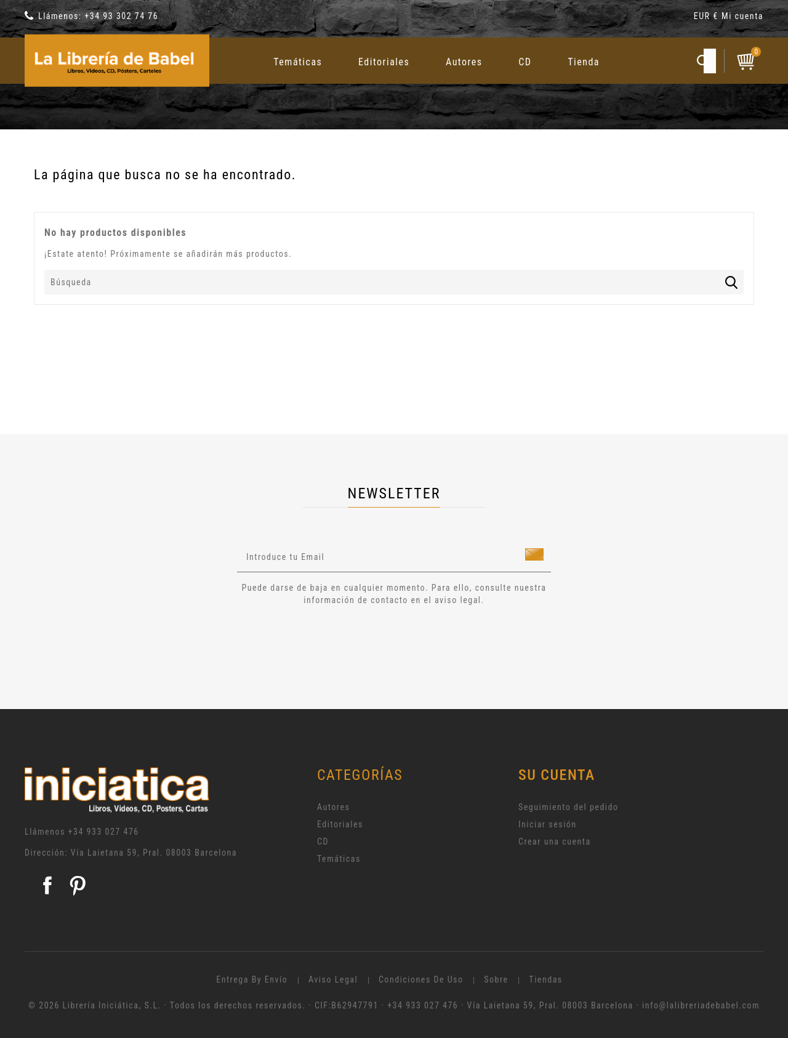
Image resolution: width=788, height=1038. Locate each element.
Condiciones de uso (421, 979)
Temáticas (297, 62)
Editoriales (383, 62)
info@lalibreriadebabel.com (701, 1005)
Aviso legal (333, 979)
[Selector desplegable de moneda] (708, 18)
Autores (464, 62)
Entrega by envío (251, 979)
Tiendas (545, 979)
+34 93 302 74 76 (121, 16)
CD (524, 62)
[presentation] (339, 640)
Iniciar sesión (547, 824)
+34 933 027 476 (103, 832)
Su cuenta (556, 775)
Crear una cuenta (554, 841)
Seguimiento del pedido (568, 807)
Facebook (47, 885)
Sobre (496, 979)
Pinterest (77, 885)
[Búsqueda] (394, 282)
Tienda (584, 62)
